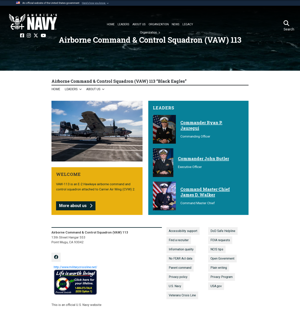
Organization (149, 32)
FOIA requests (220, 240)
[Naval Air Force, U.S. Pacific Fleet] (33, 22)
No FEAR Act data (180, 258)
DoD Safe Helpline (222, 231)
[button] (95, 3)
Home (55, 89)
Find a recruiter (179, 240)
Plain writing (218, 268)
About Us (93, 89)
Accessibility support (183, 231)
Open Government (222, 258)
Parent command (180, 268)
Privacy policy (178, 277)
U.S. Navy (175, 286)
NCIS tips (216, 249)
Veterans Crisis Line (182, 295)
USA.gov (216, 286)
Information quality (181, 249)
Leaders (71, 89)
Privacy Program (221, 277)
